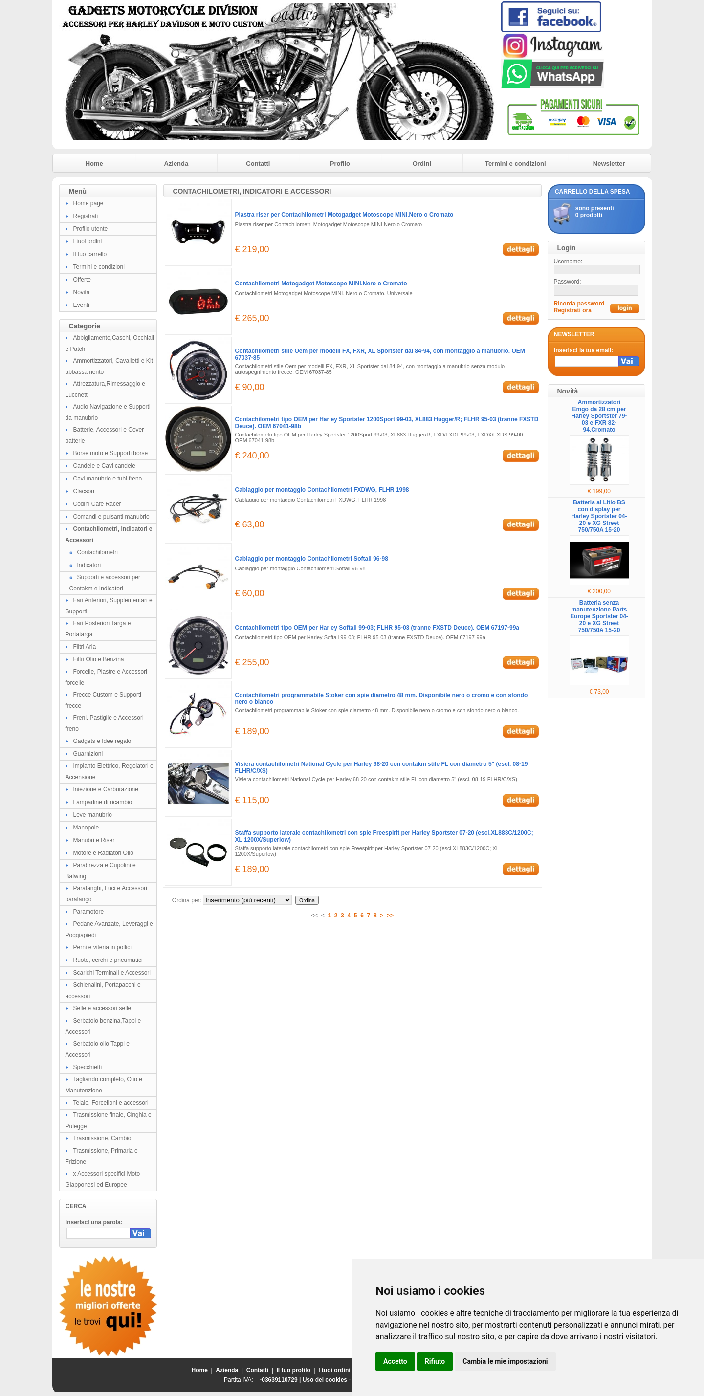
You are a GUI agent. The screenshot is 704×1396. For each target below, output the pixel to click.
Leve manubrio (92, 814)
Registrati (85, 216)
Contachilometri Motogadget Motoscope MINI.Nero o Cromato (321, 283)
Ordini (422, 163)
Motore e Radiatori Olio (103, 853)
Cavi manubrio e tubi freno (107, 478)
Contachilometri (97, 552)
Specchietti (87, 1067)
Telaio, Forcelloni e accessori (111, 1102)
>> (390, 915)
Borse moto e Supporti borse (110, 453)
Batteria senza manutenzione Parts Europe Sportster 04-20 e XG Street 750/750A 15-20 (599, 616)
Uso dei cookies (325, 1379)
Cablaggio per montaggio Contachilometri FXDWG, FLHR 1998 (322, 489)
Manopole (86, 827)
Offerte (82, 279)
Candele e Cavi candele (104, 465)
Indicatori (89, 565)
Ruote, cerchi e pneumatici (108, 960)
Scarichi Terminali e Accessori (112, 972)
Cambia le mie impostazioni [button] (505, 1361)
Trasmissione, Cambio (102, 1138)
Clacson (83, 491)
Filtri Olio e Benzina (98, 659)
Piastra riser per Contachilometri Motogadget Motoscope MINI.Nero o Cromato (344, 214)
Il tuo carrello (90, 254)
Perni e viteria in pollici (102, 947)
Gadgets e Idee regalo (102, 741)
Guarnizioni (88, 753)
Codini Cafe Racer (97, 504)
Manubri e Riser (94, 840)
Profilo (340, 163)
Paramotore (88, 911)
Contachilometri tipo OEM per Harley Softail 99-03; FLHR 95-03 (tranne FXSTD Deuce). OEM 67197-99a (377, 627)
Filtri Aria (84, 646)
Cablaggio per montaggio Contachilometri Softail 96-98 (311, 558)
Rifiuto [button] (435, 1361)
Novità (81, 292)
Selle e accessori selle (102, 1008)
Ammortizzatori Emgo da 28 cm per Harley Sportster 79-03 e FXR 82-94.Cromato (599, 416)
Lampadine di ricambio (102, 802)
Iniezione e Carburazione (105, 789)
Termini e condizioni (515, 163)
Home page (88, 203)
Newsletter (609, 163)
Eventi (81, 305)
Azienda (176, 163)
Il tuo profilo (293, 1370)
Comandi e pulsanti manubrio (111, 516)
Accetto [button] (395, 1361)
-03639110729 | (281, 1379)
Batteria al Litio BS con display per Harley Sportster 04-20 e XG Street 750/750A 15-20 (599, 516)
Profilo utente (90, 228)
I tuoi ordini (87, 241)
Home (94, 163)
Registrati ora (573, 310)
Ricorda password (579, 303)
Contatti (258, 163)
